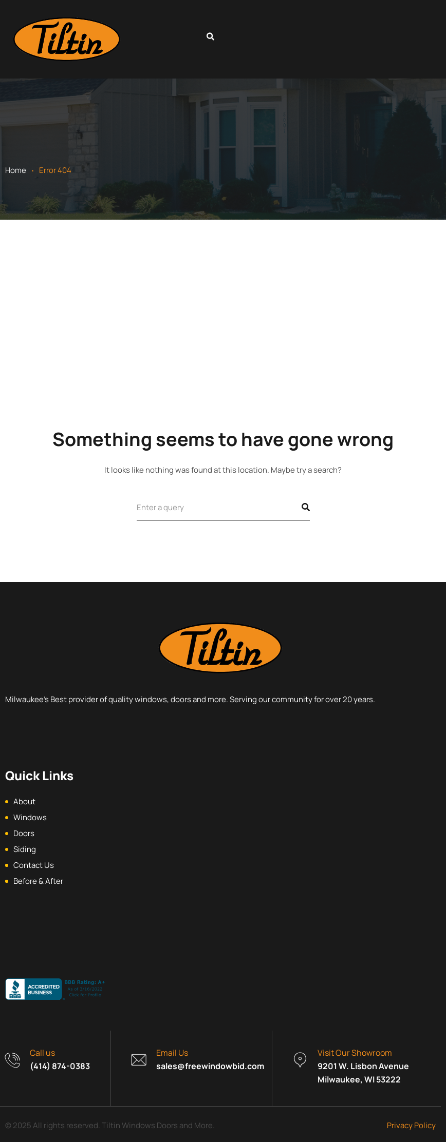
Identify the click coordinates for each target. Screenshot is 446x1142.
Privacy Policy (411, 1125)
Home (15, 170)
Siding (24, 849)
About (24, 801)
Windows (30, 817)
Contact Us (33, 865)
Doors (23, 833)
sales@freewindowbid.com (210, 1066)
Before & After (38, 881)
